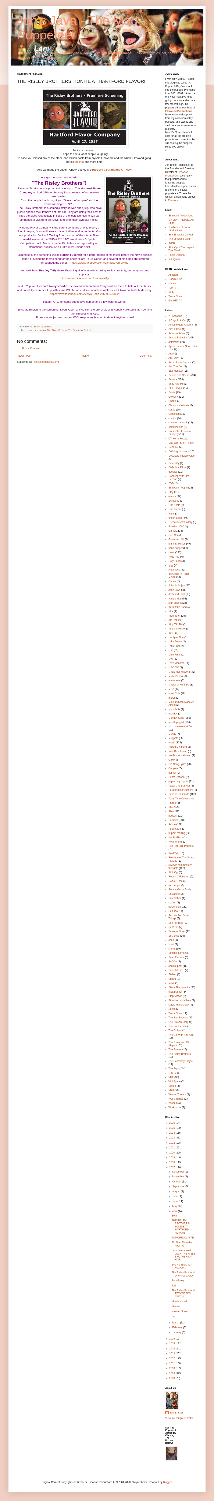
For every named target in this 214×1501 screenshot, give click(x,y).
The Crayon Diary (178, 1022)
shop (171, 940)
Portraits (173, 820)
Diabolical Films (177, 467)
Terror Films (175, 296)
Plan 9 (172, 807)
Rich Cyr (173, 872)
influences (174, 569)
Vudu (171, 291)
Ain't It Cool (174, 329)
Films (171, 513)
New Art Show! (180, 1311)
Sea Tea (173, 911)
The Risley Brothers (57, 330)
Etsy (170, 492)
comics (172, 418)
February (177, 1327)
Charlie (172, 401)
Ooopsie (173, 768)
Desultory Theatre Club (181, 455)
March (176, 1322)
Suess (171, 1008)
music (171, 742)
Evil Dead (173, 500)
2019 (172, 1157)
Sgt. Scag (173, 935)
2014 (172, 1348)
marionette (174, 680)
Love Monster (176, 663)
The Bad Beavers (178, 1017)
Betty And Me (175, 383)
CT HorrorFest (176, 438)
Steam (172, 978)
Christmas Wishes (178, 405)
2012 (172, 1358)
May (175, 1206)
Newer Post (24, 355)
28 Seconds (175, 316)
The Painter (175, 1049)
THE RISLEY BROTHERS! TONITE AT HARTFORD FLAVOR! (181, 1226)
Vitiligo (172, 1085)
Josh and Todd (176, 594)
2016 (172, 1338)
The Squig (174, 1068)
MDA (171, 689)
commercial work (178, 422)
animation (173, 342)
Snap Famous (176, 957)
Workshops (174, 1107)
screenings (40, 330)
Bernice (172, 379)
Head (171, 552)
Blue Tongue (175, 388)
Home (85, 355)
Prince (172, 824)
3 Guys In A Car (177, 320)
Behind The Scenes (179, 375)
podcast (172, 815)
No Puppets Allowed (179, 755)
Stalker (172, 974)
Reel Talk (173, 853)
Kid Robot (174, 619)
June (175, 1201)
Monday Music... (181, 1301)
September (178, 1186)
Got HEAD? (175, 300)
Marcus (176, 1306)
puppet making (176, 833)
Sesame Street (176, 931)
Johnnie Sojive (176, 585)
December (178, 1171)
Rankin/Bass (175, 837)
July (175, 1196)
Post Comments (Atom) (45, 361)
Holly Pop (173, 556)
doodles (172, 471)
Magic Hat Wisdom (179, 671)
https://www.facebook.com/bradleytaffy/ (85, 278)
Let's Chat (174, 645)
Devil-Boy (173, 463)
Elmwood (173, 200)
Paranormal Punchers (180, 789)
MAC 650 (173, 667)
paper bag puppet (178, 781)
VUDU (172, 1090)
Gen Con (173, 535)
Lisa (170, 650)
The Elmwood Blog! (179, 238)
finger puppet (175, 517)
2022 (172, 1142)
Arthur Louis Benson (180, 362)
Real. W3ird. (175, 841)
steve (171, 983)
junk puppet (175, 602)
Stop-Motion (175, 996)
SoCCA (172, 961)
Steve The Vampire (179, 987)
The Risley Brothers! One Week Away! (183, 1274)
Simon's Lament (177, 952)
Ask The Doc (175, 366)
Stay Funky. (178, 1280)
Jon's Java (174, 589)
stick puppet (175, 991)
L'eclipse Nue (176, 637)
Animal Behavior (177, 337)
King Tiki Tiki (175, 624)
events (30, 330)
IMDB (171, 243)
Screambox (174, 898)
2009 (172, 1373)
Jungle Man (175, 598)
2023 (172, 1137)
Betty (174, 1215)
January (177, 1332)
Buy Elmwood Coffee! (180, 234)
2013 (172, 1353)
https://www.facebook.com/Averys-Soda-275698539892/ (85, 294)
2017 (172, 1167)
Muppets (173, 738)
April (175, 1211)
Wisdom (173, 1102)
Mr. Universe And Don (180, 726)
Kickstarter (174, 615)
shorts (171, 948)
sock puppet (175, 966)
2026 (172, 1122)
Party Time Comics (179, 798)
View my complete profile (179, 1418)
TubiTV (172, 287)
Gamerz (173, 530)
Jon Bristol (176, 1412)
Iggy (170, 565)
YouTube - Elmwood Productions (179, 229)
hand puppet (175, 548)
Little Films (174, 654)
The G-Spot (175, 1030)
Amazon (173, 274)
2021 (172, 1147)
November (178, 1176)
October (177, 1181)
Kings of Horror (177, 628)
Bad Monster (175, 370)
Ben (174, 1316)
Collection (174, 413)
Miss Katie (174, 709)
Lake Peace (175, 641)
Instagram (174, 259)
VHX (171, 1077)
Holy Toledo (175, 561)
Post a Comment (31, 348)
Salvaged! (174, 893)
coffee (171, 409)
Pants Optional (176, 254)
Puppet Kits (174, 828)
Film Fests (174, 505)
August (176, 1191)
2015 (172, 1343)
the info (79, 161)
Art (170, 353)
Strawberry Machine (179, 1000)
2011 (172, 1363)
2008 (172, 1378)
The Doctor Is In (177, 1026)
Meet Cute (174, 693)
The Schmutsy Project (79, 330)
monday (173, 713)
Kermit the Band (177, 607)
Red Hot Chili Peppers (181, 845)
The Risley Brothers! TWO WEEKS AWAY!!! (183, 1293)
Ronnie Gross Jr (177, 889)
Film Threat (174, 509)
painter (172, 772)
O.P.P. (171, 759)
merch (171, 697)
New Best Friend (177, 751)
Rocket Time (175, 881)
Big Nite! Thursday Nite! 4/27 (182, 1244)
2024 (172, 1132)
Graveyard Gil (176, 539)
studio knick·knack (178, 1004)
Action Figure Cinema (180, 324)
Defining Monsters (178, 451)
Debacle (173, 447)
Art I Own (173, 357)
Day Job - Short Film (180, 442)
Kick (170, 611)
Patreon (172, 802)
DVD (171, 483)
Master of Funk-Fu (178, 684)
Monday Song (176, 717)
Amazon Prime (176, 333)
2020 (172, 1152)
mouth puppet (176, 722)
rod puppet (174, 885)
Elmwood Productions (178, 111)
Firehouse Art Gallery (180, 522)
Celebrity (173, 396)
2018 (172, 1162)
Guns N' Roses (176, 543)
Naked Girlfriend (177, 746)
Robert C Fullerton (178, 876)
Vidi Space (174, 1081)
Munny (172, 733)
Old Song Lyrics (177, 764)
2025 (172, 1127)
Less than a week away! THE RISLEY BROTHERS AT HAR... (184, 1255)
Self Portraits (175, 922)
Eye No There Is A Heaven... (182, 1266)
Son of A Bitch (176, 970)
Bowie (171, 392)
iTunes (172, 283)
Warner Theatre (177, 1094)
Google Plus (175, 279)
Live (170, 658)
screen (172, 902)
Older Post (145, 355)
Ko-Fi (171, 633)
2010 (172, 1368)
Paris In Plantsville (178, 794)
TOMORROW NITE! (183, 1237)
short (171, 944)
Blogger (167, 1482)
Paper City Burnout (179, 785)
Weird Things (175, 1098)
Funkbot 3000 (176, 526)
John (174, 1285)
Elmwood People (178, 487)
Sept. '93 (173, 927)
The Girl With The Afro (180, 1034)
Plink (171, 811)
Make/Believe (176, 676)
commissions (175, 427)
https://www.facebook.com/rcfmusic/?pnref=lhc (99, 262)
